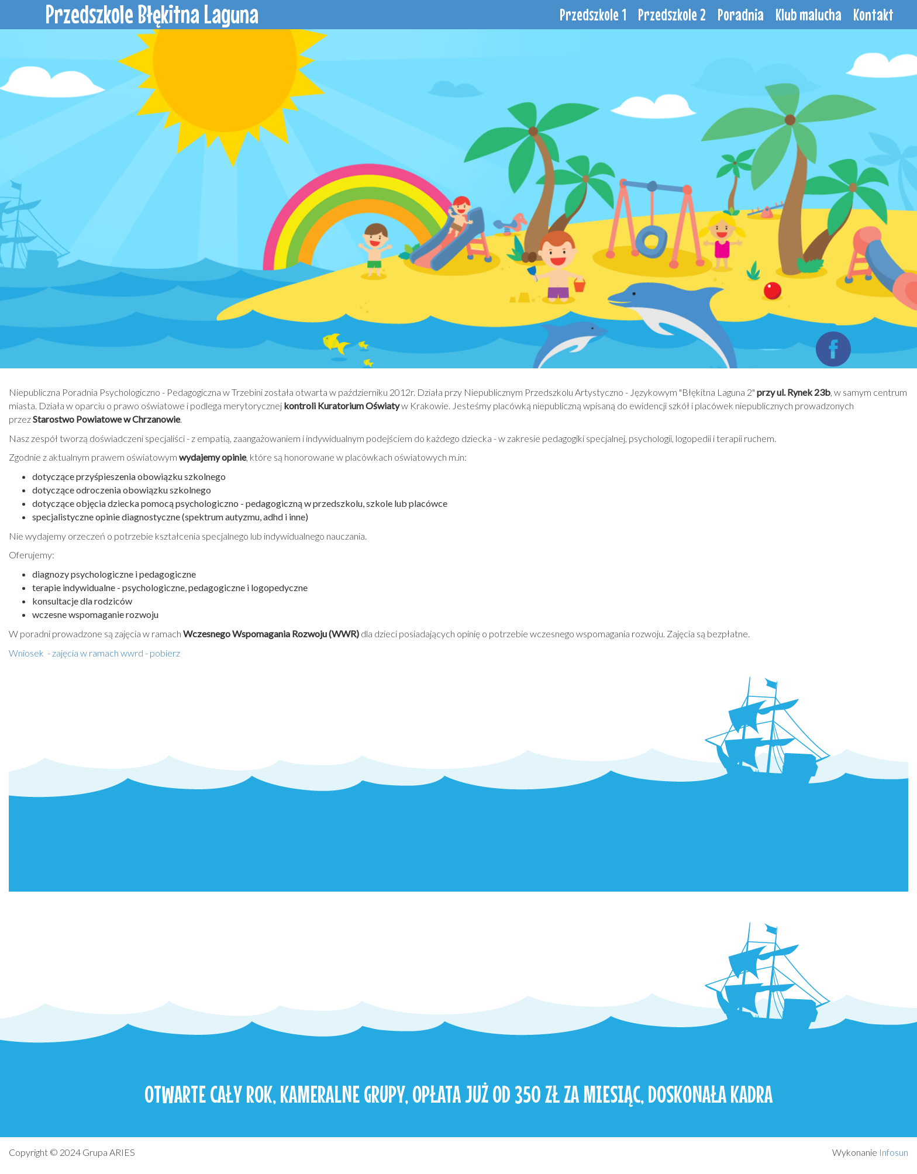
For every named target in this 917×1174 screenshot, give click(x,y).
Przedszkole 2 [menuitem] (672, 14)
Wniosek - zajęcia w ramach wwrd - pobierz (94, 652)
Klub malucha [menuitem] (808, 14)
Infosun (893, 1152)
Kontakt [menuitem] (873, 14)
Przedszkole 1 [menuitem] (593, 14)
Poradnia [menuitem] (741, 14)
